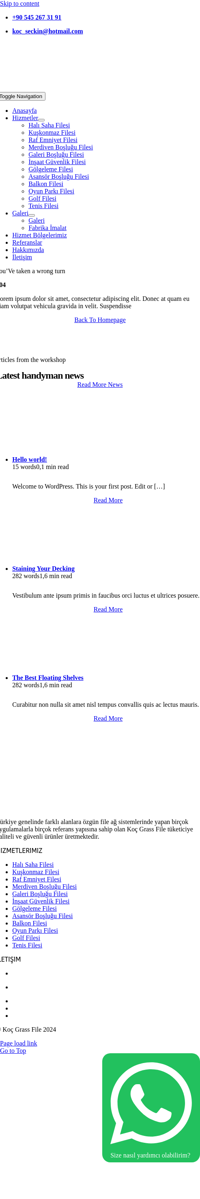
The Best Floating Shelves (48, 677)
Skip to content (19, 3)
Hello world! (29, 459)
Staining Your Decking (43, 568)
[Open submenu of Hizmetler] (41, 120)
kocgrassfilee (29, 1015)
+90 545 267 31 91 (36, 17)
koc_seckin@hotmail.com (47, 31)
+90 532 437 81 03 (36, 973)
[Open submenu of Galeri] (31, 215)
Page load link (18, 1043)
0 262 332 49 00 (33, 1000)
